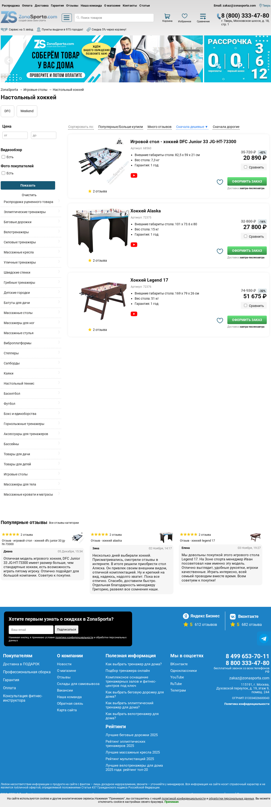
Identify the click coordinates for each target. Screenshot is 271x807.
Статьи (144, 5)
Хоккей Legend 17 (149, 280)
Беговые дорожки (17, 222)
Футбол (9, 403)
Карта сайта (67, 710)
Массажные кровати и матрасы (28, 494)
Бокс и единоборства (20, 414)
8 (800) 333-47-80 (245, 15)
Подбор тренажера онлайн (128, 671)
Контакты (130, 5)
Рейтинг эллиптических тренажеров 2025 (125, 743)
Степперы (11, 353)
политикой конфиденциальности (184, 798)
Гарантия (57, 5)
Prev (8, 60)
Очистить (29, 195)
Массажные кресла (19, 252)
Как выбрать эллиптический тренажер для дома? (129, 705)
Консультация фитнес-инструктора (22, 698)
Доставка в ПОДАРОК (21, 664)
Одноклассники (183, 671)
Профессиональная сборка (27, 672)
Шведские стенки (17, 272)
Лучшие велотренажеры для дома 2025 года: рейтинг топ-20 (134, 767)
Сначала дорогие (226, 127)
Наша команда (91, 5)
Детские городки (17, 292)
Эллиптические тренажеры (25, 212)
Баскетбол (12, 393)
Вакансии (65, 690)
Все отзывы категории (64, 522)
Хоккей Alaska (145, 211)
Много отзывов (160, 127)
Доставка (42, 5)
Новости (64, 664)
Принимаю (171, 801)
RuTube (176, 684)
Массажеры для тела (20, 484)
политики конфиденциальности (74, 637)
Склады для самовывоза (78, 684)
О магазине (112, 5)
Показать (27, 185)
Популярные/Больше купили (120, 127)
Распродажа (11, 5)
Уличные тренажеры (20, 262)
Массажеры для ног (19, 323)
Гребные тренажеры (19, 282)
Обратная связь (70, 703)
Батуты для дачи (17, 303)
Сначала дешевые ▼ (192, 127)
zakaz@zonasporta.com (249, 678)
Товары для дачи (17, 454)
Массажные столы (18, 313)
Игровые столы (16, 474)
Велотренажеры (16, 232)
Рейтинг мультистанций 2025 (130, 759)
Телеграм (178, 690)
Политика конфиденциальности (246, 704)
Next (195, 60)
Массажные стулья (19, 333)
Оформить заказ (247, 181)
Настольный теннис (19, 383)
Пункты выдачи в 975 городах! (62, 29)
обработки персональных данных (231, 798)
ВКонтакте (179, 664)
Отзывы (72, 5)
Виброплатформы (17, 343)
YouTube (177, 677)
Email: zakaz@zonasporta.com (235, 5)
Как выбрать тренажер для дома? (134, 664)
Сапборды (12, 363)
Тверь (266, 5)
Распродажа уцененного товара (28, 202)
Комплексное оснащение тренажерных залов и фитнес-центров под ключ (131, 681)
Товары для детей (17, 464)
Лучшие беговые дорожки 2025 (132, 735)
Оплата (27, 5)
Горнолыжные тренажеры (24, 424)
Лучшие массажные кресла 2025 (133, 752)
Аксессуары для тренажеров (26, 434)
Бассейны (11, 444)
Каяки (8, 373)
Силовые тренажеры (20, 242)
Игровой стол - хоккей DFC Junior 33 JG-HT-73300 (183, 141)
